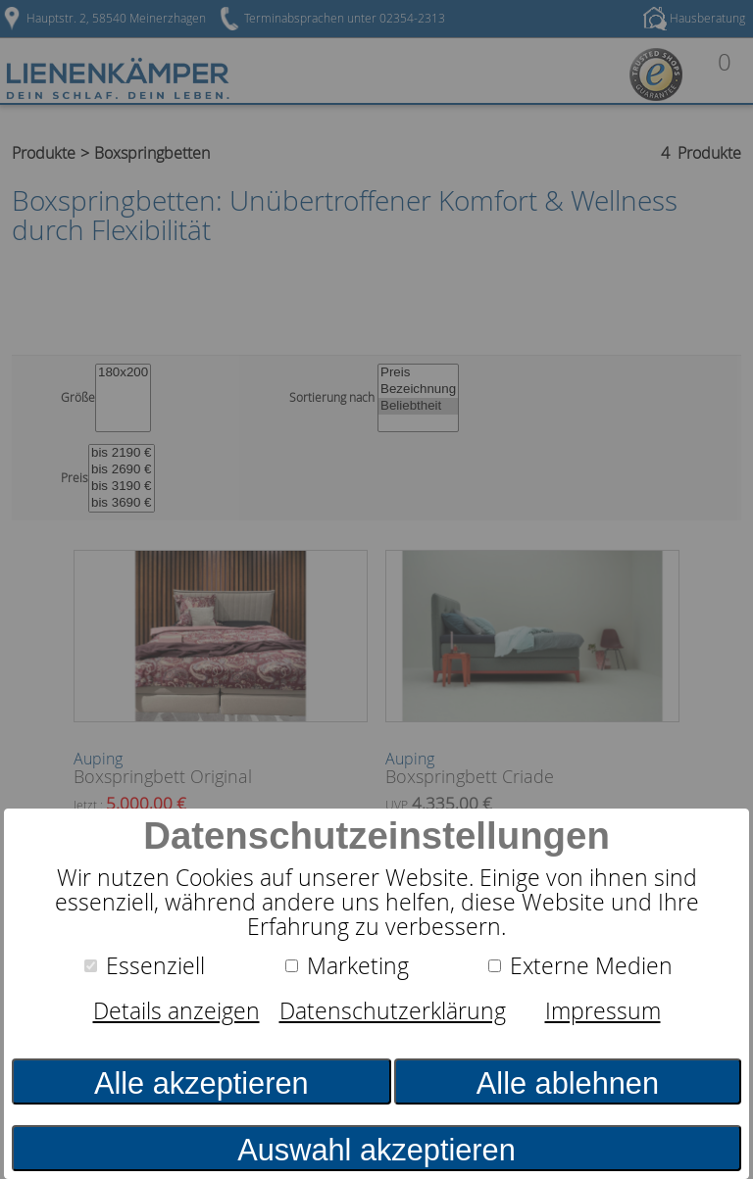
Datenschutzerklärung (392, 1011)
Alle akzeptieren (201, 1083)
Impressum (603, 1011)
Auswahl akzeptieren (376, 1150)
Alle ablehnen (568, 1083)
